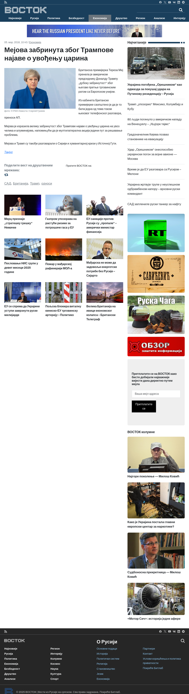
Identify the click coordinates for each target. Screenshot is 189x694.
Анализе (159, 18)
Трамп (34, 183)
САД (7, 183)
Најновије (15, 18)
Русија (34, 18)
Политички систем (108, 658)
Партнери (149, 648)
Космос (55, 663)
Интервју (56, 653)
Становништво (106, 668)
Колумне (56, 658)
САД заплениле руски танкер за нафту (154, 204)
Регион (140, 18)
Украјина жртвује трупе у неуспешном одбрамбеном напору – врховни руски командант (153, 189)
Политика (54, 18)
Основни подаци (107, 648)
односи (46, 183)
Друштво (121, 18)
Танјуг (8, 152)
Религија (102, 663)
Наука (54, 668)
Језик (100, 673)
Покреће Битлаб (153, 668)
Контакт (148, 653)
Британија (20, 183)
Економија (100, 18)
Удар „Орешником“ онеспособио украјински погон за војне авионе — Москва (152, 154)
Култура (56, 673)
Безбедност (76, 18)
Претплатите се (143, 406)
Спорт (55, 678)
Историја (102, 653)
